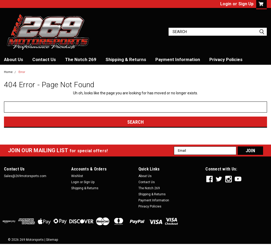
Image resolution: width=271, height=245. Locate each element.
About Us (13, 59)
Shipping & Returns (126, 59)
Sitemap (52, 240)
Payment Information (177, 59)
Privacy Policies (225, 59)
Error (22, 72)
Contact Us (44, 59)
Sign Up (246, 3)
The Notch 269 (80, 59)
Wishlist (77, 176)
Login (225, 3)
